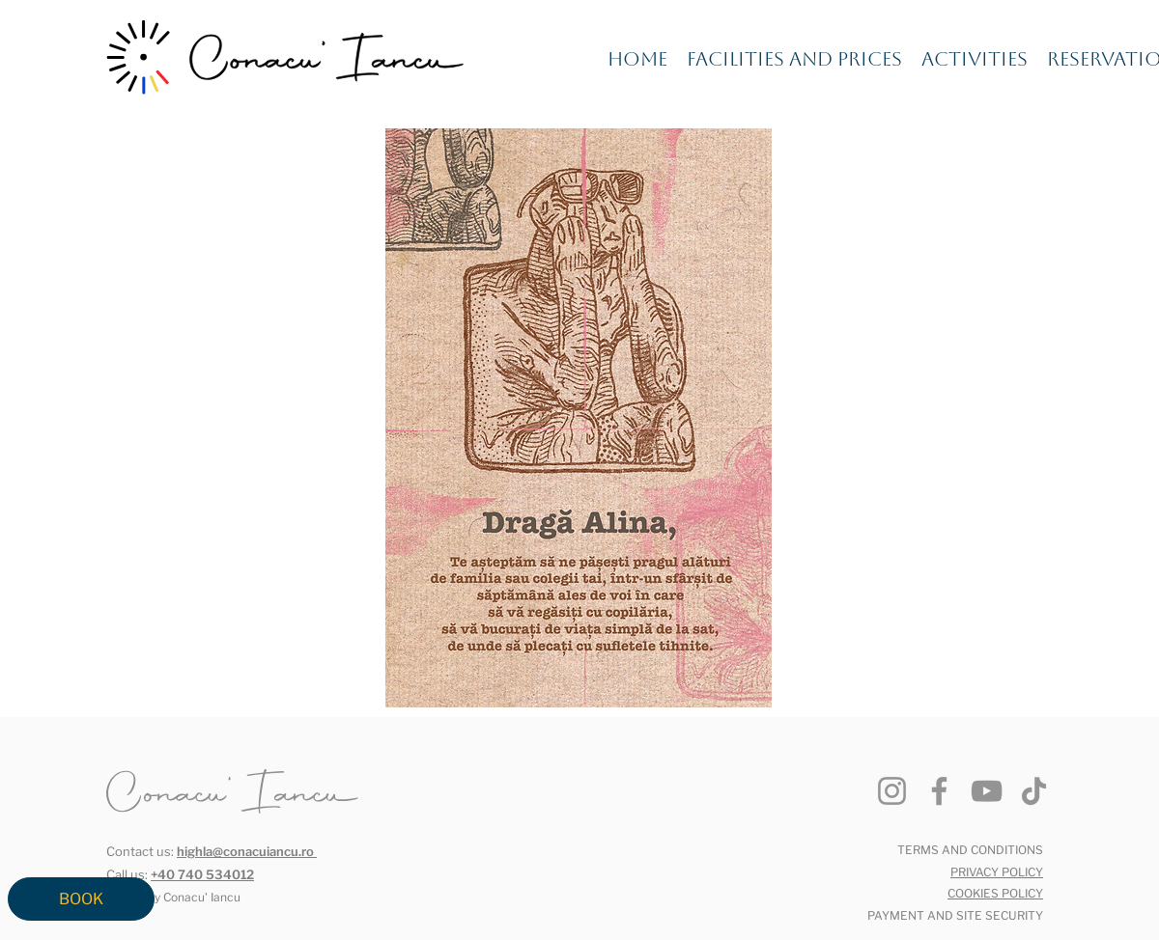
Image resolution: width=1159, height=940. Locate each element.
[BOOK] (81, 899)
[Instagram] (892, 791)
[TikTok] (1034, 791)
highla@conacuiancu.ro (245, 851)
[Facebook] (939, 791)
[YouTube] (986, 791)
